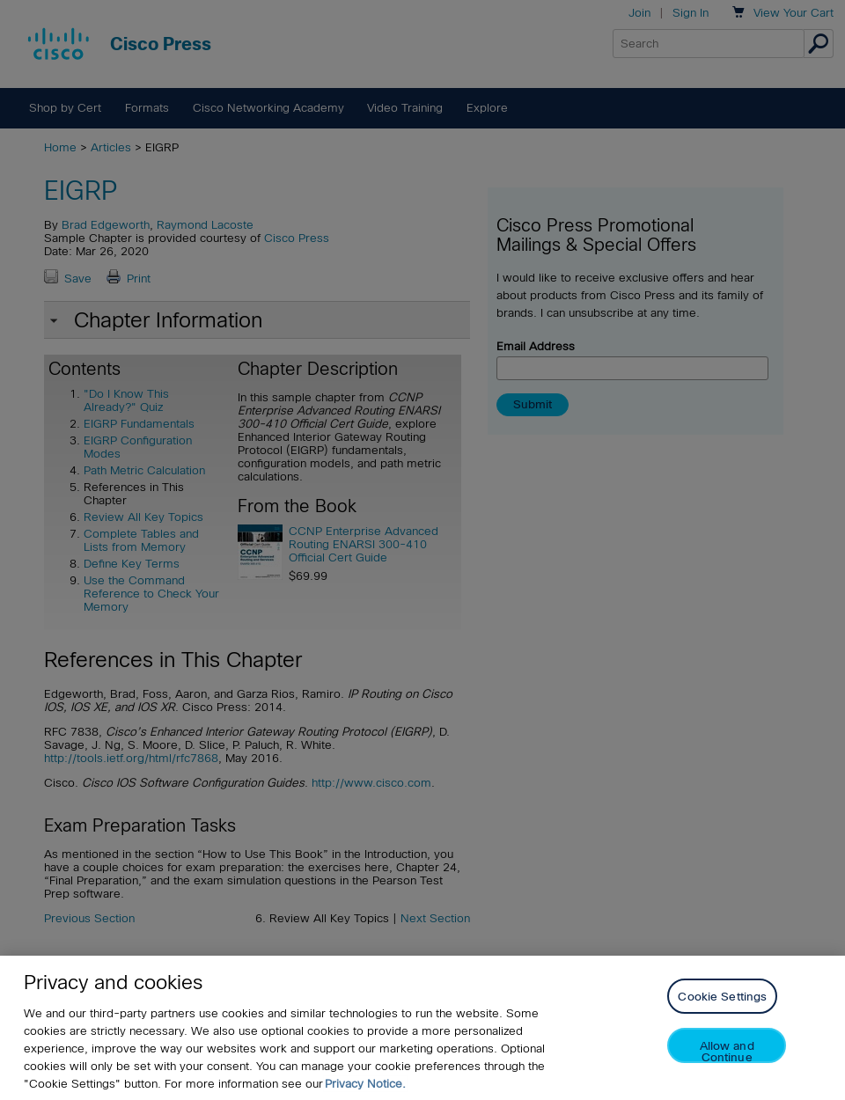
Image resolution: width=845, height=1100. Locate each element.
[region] (422, 1028)
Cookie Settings (722, 996)
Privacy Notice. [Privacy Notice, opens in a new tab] (365, 1083)
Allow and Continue (727, 1051)
